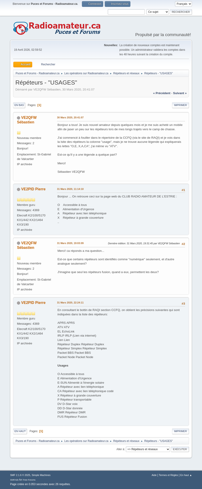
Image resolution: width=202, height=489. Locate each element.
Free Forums (29, 479)
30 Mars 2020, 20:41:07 (70, 117)
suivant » (180, 93)
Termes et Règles (168, 475)
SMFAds (14, 479)
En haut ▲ (186, 475)
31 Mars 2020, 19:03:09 (70, 243)
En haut (20, 431)
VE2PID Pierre (33, 189)
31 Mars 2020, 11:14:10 (70, 189)
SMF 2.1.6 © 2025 (20, 475)
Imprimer (180, 105)
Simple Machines (41, 475)
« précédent (161, 93)
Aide (154, 475)
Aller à (120, 449)
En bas (19, 105)
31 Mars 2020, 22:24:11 (70, 302)
